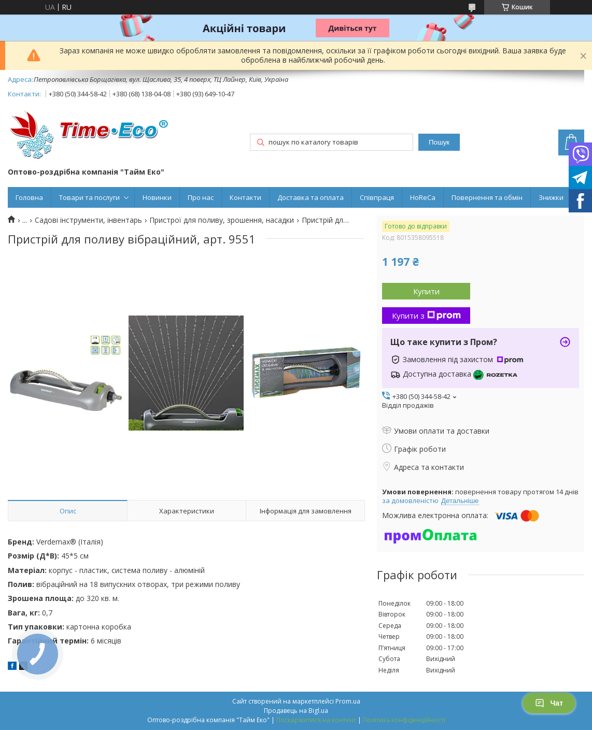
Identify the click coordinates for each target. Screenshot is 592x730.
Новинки (157, 197)
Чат (549, 703)
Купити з (426, 315)
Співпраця (377, 197)
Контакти (245, 197)
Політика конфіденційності (404, 719)
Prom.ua (347, 701)
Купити (426, 291)
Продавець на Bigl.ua (296, 710)
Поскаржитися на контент (316, 719)
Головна (29, 197)
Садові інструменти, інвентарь (88, 220)
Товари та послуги (89, 197)
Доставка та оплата (310, 197)
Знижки (551, 197)
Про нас (201, 197)
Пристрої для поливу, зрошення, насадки (221, 220)
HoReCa (422, 197)
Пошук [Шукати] (439, 142)
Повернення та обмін (487, 197)
